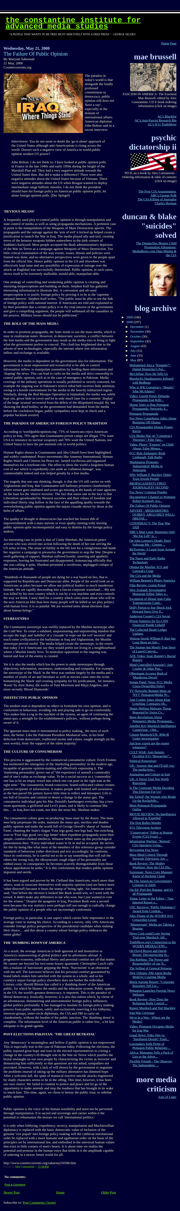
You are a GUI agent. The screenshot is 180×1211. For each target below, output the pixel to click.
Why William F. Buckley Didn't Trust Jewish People (150, 477)
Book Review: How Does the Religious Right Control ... (148, 1001)
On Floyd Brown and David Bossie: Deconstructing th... (149, 953)
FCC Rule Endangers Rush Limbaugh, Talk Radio (147, 455)
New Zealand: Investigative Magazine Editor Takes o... (148, 592)
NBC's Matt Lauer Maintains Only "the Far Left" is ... (152, 534)
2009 (130, 317)
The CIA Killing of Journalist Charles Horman (157, 201)
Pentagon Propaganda (143, 414)
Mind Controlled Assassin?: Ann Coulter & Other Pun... (151, 667)
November (137, 331)
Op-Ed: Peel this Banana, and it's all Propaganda (151, 892)
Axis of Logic (167, 1097)
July (133, 351)
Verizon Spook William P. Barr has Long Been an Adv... (152, 640)
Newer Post (12, 1192)
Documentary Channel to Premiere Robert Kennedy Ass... (152, 499)
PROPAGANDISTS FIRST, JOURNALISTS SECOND (148, 485)
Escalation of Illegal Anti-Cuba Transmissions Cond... (150, 601)
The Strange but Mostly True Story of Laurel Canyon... (152, 649)
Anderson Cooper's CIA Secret (149, 616)
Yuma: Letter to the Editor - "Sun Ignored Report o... (151, 900)
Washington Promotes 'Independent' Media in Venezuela (146, 466)
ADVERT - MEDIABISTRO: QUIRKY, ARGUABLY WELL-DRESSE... (152, 514)
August (135, 346)
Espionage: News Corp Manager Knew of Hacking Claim (151, 874)
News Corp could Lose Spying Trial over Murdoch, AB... (149, 935)
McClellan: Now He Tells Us (148, 374)
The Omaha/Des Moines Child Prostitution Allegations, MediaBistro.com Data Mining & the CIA (154, 249)
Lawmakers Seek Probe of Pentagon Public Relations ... (150, 1046)
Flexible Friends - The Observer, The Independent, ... (151, 1063)
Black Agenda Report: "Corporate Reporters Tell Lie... (151, 984)
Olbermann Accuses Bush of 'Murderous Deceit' (148, 675)
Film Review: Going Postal (147, 585)
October (136, 336)
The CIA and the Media (145, 576)
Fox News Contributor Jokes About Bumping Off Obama (152, 420)
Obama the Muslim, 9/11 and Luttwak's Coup (148, 569)
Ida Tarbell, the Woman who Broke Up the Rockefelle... (152, 799)
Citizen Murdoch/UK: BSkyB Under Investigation (149, 736)
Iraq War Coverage (141, 1013)
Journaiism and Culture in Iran (149, 774)
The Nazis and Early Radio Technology (147, 560)
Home (60, 1192)
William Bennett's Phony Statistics (152, 580)
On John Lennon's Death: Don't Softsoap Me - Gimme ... (150, 543)
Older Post (108, 1192)
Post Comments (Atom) (39, 1202)
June (133, 355)
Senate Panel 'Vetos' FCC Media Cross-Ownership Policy (150, 684)
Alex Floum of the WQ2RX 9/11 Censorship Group (151, 918)
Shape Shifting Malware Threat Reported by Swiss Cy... (150, 710)
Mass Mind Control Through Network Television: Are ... (148, 857)
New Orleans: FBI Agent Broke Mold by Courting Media (150, 975)
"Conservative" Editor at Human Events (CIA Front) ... (150, 834)
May (133, 360)
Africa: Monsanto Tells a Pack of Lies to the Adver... (151, 1054)
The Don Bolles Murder (145, 823)
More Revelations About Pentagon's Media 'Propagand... (151, 719)
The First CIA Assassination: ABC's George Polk (157, 193)
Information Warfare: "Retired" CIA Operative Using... (150, 843)
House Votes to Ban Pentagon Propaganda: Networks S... (149, 407)
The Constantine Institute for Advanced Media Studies (73, 23)
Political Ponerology (143, 761)
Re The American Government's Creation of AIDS (150, 883)
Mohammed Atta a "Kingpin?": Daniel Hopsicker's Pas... (150, 367)
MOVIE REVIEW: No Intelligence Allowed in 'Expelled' (152, 816)
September (137, 341)
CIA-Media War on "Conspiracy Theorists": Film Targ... (150, 438)
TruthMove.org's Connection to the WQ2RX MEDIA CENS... (152, 944)
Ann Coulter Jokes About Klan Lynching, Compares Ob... (149, 702)
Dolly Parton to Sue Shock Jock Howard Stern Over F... (150, 609)
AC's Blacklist (166, 116)
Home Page (168, 43)
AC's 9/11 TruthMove (162, 124)
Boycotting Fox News (144, 850)
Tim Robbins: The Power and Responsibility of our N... (149, 961)
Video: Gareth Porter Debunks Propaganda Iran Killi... (149, 398)
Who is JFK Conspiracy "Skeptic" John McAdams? (152, 389)
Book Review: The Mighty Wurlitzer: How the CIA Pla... (150, 865)
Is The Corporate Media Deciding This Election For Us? (151, 790)
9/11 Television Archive (145, 827)
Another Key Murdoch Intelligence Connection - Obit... (152, 728)
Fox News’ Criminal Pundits (148, 492)
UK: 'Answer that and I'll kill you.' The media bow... (152, 768)
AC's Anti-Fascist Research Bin (155, 120)
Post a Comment (15, 1184)
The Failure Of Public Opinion (149, 506)
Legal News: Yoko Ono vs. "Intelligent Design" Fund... (149, 1037)
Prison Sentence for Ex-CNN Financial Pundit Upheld (148, 623)
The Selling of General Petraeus (150, 968)
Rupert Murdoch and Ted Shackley (152, 1008)
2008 (130, 322)
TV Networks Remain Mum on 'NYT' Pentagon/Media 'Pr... (150, 693)
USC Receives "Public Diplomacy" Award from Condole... (152, 909)
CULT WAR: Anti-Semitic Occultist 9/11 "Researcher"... (150, 754)
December (137, 327)
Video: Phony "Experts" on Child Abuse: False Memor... (151, 446)
